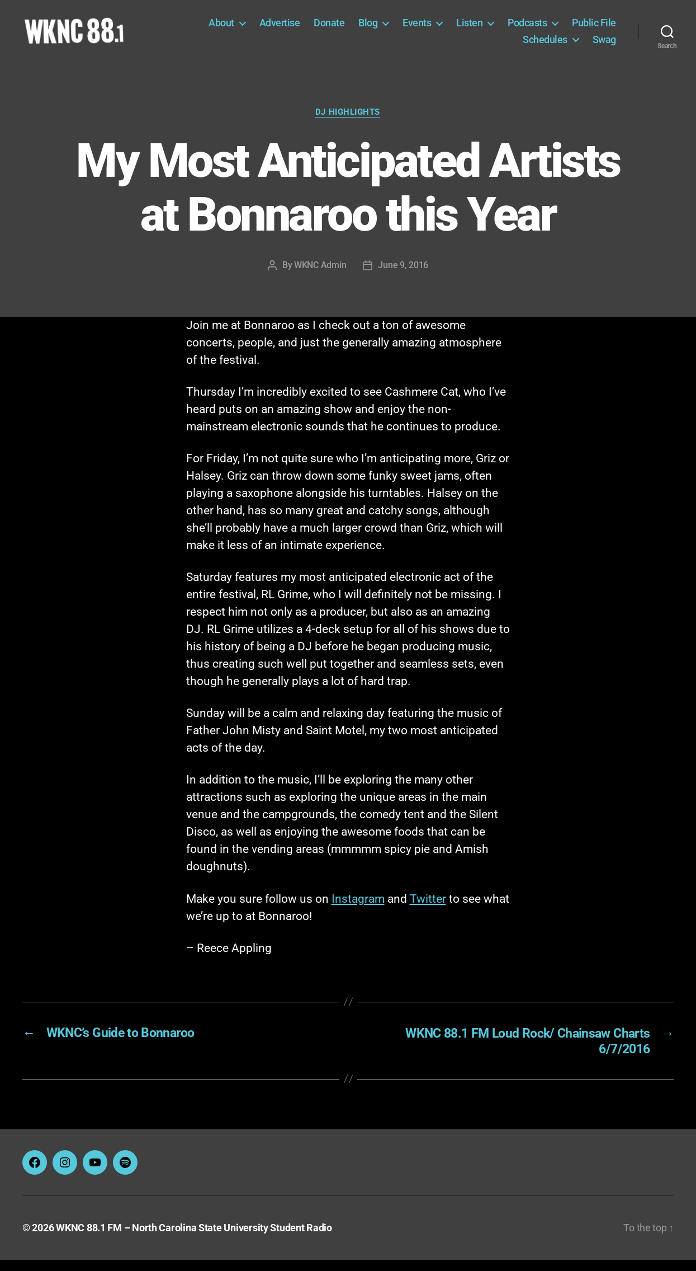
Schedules (545, 45)
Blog (367, 29)
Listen (469, 29)
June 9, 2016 (403, 277)
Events (417, 29)
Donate (329, 29)
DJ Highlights (347, 124)
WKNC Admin (320, 277)
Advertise (279, 29)
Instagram (358, 911)
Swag (604, 45)
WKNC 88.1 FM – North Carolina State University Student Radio (194, 1239)
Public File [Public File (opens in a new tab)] (594, 29)
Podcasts (527, 29)
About (221, 29)
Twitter (428, 911)
